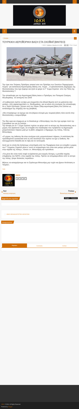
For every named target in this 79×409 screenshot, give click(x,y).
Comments (39, 246)
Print (70, 45)
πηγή (3, 169)
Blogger (67, 198)
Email (75, 45)
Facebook (17, 178)
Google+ (22, 178)
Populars (14, 245)
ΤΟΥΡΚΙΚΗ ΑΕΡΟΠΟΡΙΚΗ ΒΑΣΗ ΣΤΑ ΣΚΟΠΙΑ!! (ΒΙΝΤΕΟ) (33, 42)
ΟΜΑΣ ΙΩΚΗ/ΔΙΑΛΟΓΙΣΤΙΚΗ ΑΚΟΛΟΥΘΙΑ (17, 214)
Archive (64, 246)
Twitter (19, 178)
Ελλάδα (6, 38)
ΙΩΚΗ (44, 45)
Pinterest (25, 178)
